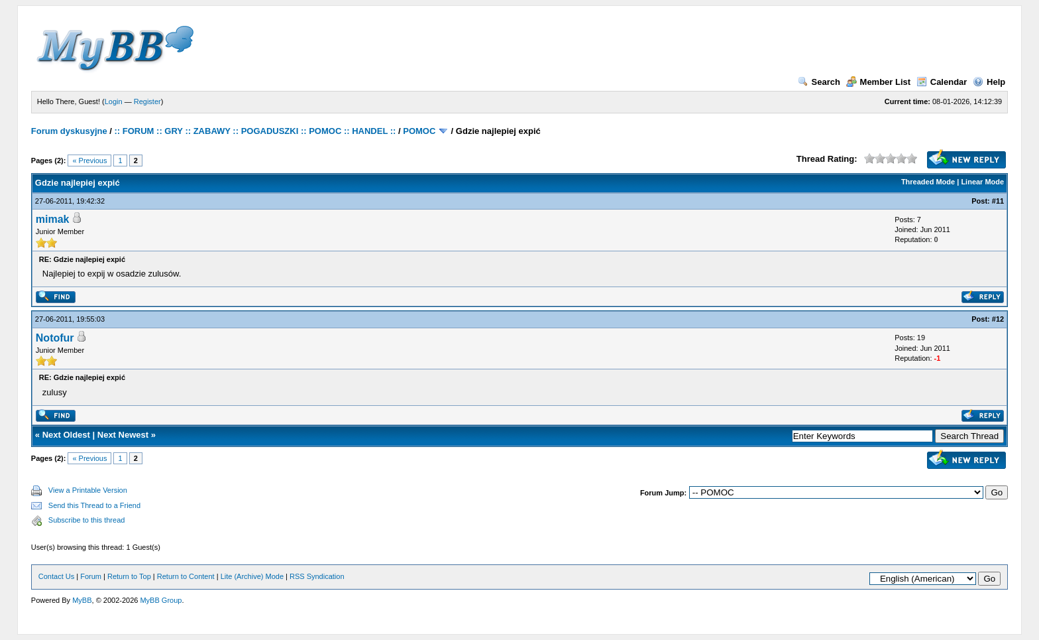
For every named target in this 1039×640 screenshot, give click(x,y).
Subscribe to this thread (86, 520)
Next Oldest (66, 435)
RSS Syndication (317, 576)
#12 (998, 319)
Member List (878, 82)
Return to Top (129, 576)
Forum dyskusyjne (69, 131)
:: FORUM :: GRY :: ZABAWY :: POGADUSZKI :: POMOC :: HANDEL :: (255, 131)
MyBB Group (161, 600)
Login (114, 101)
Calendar (941, 82)
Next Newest (122, 435)
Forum (90, 576)
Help (989, 82)
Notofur (55, 338)
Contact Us (56, 576)
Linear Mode (982, 182)
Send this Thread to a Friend (94, 505)
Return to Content (186, 576)
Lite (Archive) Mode (252, 576)
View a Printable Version (87, 490)
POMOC (419, 131)
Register (147, 101)
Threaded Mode (928, 182)
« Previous (89, 160)
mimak (53, 219)
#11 (998, 201)
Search (819, 82)
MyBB (81, 600)
